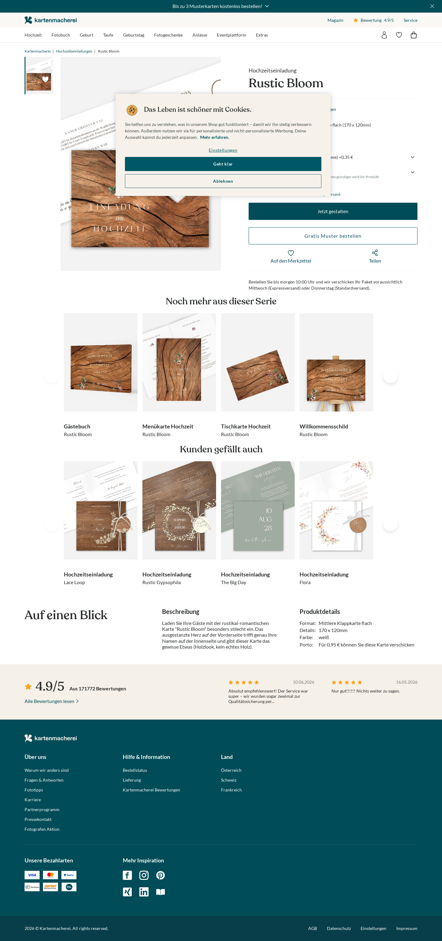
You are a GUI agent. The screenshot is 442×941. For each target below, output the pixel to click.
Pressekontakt (38, 819)
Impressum (406, 928)
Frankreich (231, 789)
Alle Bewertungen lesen (49, 701)
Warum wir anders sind (47, 770)
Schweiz (228, 780)
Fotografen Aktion (42, 829)
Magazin (335, 20)
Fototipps (34, 789)
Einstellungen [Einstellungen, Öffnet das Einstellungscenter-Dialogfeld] (223, 150)
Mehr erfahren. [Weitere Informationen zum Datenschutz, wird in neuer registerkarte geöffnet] (214, 137)
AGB (312, 928)
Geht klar (223, 163)
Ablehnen (223, 181)
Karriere (33, 799)
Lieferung (132, 780)
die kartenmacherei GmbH (51, 20)
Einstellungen (373, 928)
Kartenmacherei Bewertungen (151, 789)
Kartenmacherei (38, 51)
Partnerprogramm (42, 809)
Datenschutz (339, 928)
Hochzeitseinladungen (74, 51)
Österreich (231, 770)
